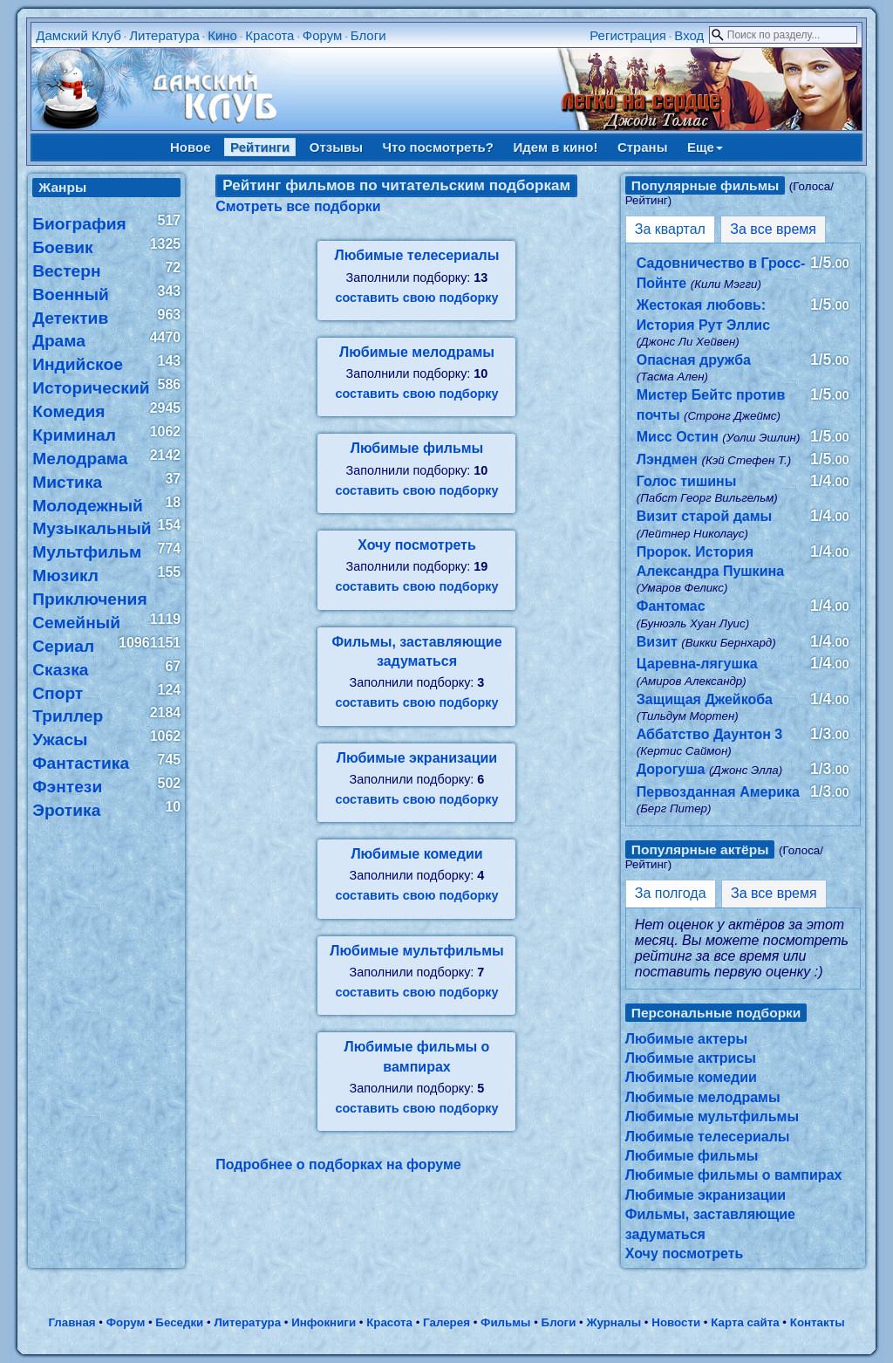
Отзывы (336, 147)
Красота (269, 35)
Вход (689, 35)
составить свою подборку (416, 298)
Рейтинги (260, 147)
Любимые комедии (416, 853)
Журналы (613, 1322)
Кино (222, 35)
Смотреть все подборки (297, 206)
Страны (642, 147)
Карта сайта (745, 1322)
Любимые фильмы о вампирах (733, 1175)
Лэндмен (667, 459)
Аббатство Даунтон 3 (709, 734)
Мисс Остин (678, 436)
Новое (190, 147)
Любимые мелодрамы (416, 352)
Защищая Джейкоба (705, 699)
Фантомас (671, 606)
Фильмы (505, 1322)
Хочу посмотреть (417, 545)
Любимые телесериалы (417, 255)
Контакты (817, 1322)
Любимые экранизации (417, 757)
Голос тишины (687, 481)
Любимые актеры (686, 1038)
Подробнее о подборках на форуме (337, 1164)
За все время (773, 229)
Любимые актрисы (690, 1058)
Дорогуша (671, 769)
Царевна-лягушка (697, 663)
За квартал (670, 229)
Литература (164, 35)
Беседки (179, 1322)
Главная (71, 1322)
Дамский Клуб (78, 35)
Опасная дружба (694, 360)
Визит (657, 641)
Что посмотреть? (438, 147)
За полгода (670, 893)
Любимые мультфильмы (416, 950)
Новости (675, 1322)
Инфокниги (323, 1322)
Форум (323, 35)
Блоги (368, 35)
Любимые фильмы (417, 448)
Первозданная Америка (718, 791)
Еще (705, 147)
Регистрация (628, 35)
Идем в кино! (555, 147)
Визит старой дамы (704, 516)
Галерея (446, 1322)
